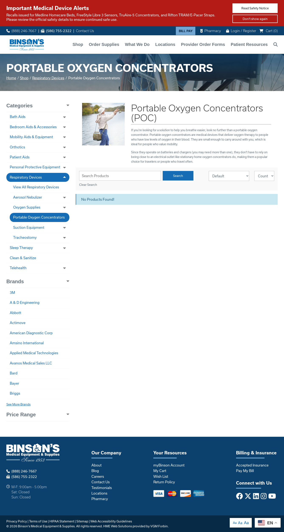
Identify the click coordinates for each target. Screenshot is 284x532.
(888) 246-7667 (21, 31)
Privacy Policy (16, 521)
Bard (13, 373)
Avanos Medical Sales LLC (31, 363)
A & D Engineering (24, 302)
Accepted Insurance (252, 465)
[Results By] (264, 176)
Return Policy (164, 482)
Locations (165, 44)
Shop (78, 44)
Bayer (14, 383)
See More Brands (18, 404)
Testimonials (101, 488)
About (96, 465)
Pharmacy (210, 31)
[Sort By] (229, 176)
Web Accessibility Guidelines (111, 521)
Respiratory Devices (48, 78)
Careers (97, 476)
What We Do (137, 44)
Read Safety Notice (255, 8)
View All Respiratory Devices (36, 187)
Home (11, 78)
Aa (235, 523)
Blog (95, 471)
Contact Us (85, 31)
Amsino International (27, 343)
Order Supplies (104, 44)
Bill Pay (186, 31)
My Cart (159, 471)
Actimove (17, 323)
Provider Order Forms (203, 44)
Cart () (268, 31)
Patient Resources (249, 44)
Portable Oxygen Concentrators (39, 217)
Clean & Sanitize (23, 258)
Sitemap (82, 521)
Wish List (160, 476)
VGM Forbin (159, 526)
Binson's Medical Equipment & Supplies (46, 526)
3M (12, 292)
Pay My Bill (245, 471)
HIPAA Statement (61, 521)
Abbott (15, 313)
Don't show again (255, 19)
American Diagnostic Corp (31, 333)
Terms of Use (38, 521)
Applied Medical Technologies (34, 353)
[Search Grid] (120, 176)
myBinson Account (169, 465)
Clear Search (88, 184)
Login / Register (241, 31)
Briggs (15, 393)
